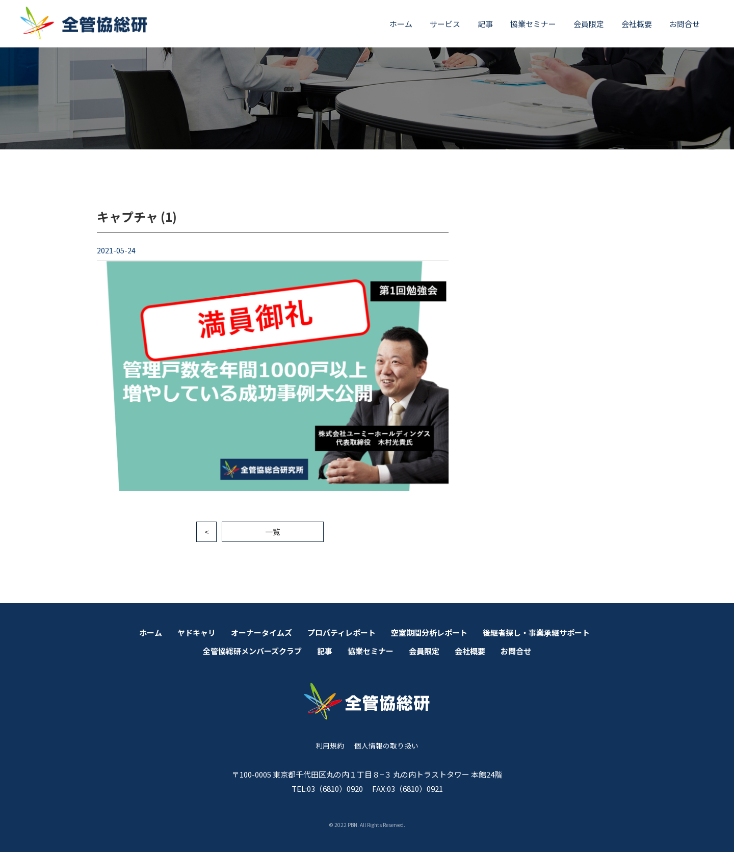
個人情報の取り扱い (386, 745)
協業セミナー (533, 23)
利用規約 (330, 745)
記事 (485, 23)
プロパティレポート (341, 632)
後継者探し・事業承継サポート (536, 632)
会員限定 (588, 23)
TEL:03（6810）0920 (327, 788)
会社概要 (636, 23)
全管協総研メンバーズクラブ (252, 651)
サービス (445, 23)
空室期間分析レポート (429, 632)
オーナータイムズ (261, 632)
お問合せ (684, 23)
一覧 (272, 531)
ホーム (400, 23)
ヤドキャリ (196, 632)
